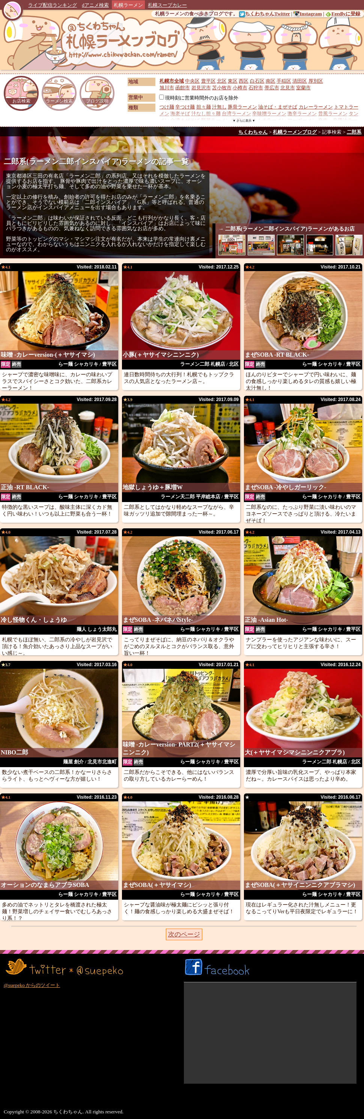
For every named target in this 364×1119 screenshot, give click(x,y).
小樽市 (240, 87)
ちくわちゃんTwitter (264, 14)
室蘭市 (303, 87)
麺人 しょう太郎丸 (97, 629)
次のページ (184, 934)
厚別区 (315, 81)
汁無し (219, 107)
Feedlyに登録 (342, 14)
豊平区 (208, 81)
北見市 (287, 87)
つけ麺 (166, 107)
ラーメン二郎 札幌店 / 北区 (209, 364)
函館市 (182, 87)
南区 (270, 81)
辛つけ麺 (185, 107)
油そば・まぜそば (277, 107)
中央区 (192, 81)
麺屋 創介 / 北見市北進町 (90, 762)
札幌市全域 (171, 81)
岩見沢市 (201, 87)
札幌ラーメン (128, 5)
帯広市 (272, 87)
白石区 (257, 81)
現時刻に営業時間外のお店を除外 (198, 98)
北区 (222, 81)
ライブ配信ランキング (52, 5)
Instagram (307, 14)
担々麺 (203, 107)
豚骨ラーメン (242, 107)
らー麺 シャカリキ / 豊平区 (87, 364)
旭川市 (166, 87)
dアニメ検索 (95, 5)
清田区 (299, 81)
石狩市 (255, 87)
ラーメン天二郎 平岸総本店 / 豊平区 (200, 496)
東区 (233, 81)
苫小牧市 (222, 87)
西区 (243, 81)
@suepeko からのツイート (32, 985)
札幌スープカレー (167, 5)
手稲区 (284, 81)
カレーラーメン (316, 107)
